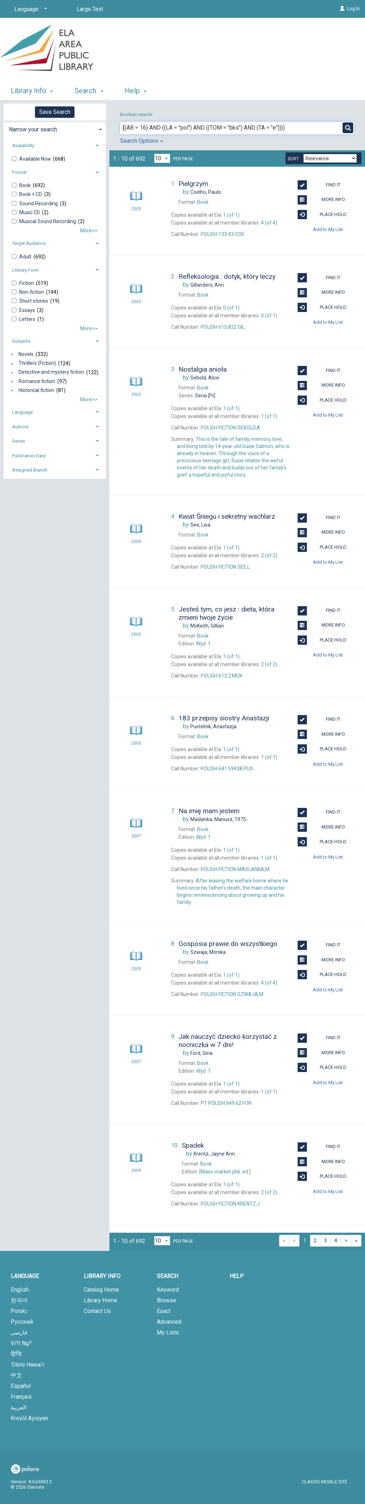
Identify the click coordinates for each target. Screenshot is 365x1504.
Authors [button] (20, 426)
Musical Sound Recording (48, 221)
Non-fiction (32, 292)
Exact (163, 1311)
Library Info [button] (32, 90)
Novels (26, 354)
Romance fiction (37, 381)
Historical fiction (36, 390)
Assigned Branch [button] (29, 470)
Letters (27, 319)
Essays (27, 310)
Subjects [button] (21, 341)
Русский (22, 1321)
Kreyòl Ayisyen (29, 1418)
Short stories (34, 301)
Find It (319, 185)
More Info (321, 200)
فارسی (19, 1332)
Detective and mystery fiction (51, 372)
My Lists (168, 1332)
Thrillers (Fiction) (37, 363)
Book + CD (31, 194)
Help (237, 1276)
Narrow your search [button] (33, 129)
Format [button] (19, 172)
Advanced (169, 1321)
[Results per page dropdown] (162, 158)
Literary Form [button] (25, 270)
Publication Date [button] (29, 455)
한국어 (19, 1300)
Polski (19, 1311)
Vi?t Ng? (21, 1343)
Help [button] (135, 90)
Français (21, 1396)
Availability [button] (23, 145)
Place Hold (322, 214)
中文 (16, 1375)
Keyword (168, 1289)
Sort (293, 158)
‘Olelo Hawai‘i (27, 1364)
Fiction (27, 283)
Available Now (35, 159)
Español (21, 1386)
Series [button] (18, 441)
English (20, 1289)
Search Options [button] (141, 140)
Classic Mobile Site (324, 1481)
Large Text (90, 9)
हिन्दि (16, 1353)
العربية (18, 1407)
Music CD (30, 212)
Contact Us (97, 1311)
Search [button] (88, 90)
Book (25, 185)
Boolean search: (137, 114)
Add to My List (328, 229)
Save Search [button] (54, 112)
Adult (25, 257)
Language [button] (22, 412)
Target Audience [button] (29, 243)
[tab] (55, 129)
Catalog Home (101, 1289)
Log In (353, 8)
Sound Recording (39, 203)
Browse (166, 1300)
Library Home (100, 1300)
